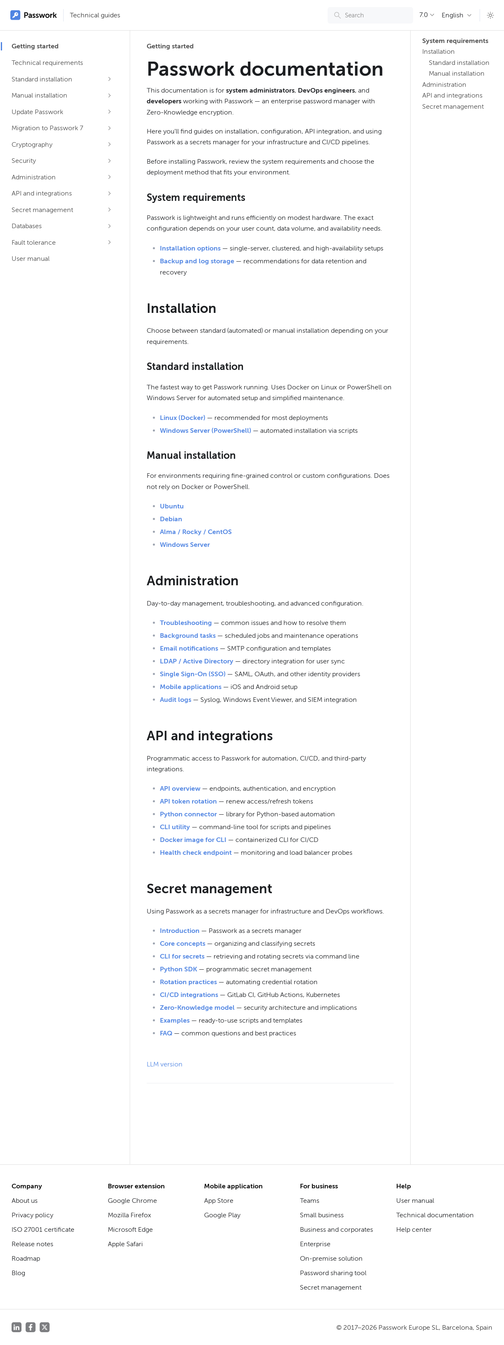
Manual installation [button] (39, 95)
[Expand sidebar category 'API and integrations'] (109, 193)
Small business (322, 1215)
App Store (218, 1200)
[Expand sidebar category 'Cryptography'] (109, 144)
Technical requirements (47, 63)
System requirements (454, 41)
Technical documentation (435, 1215)
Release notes (32, 1244)
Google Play (222, 1215)
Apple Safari (125, 1244)
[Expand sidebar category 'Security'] (109, 161)
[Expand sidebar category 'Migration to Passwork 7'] (109, 128)
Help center (414, 1229)
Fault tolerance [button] (34, 242)
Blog (18, 1273)
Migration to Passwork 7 (47, 128)
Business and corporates (336, 1229)
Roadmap (26, 1258)
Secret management (42, 210)
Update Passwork (37, 112)
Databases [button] (27, 226)
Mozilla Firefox (129, 1215)
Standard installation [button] (42, 79)
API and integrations (42, 193)
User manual (31, 258)
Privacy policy (32, 1215)
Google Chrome (132, 1200)
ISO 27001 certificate (43, 1229)
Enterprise (315, 1244)
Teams (309, 1200)
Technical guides (95, 15)
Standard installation (459, 63)
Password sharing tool (333, 1273)
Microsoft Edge (130, 1229)
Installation (438, 51)
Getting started (35, 46)
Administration (444, 84)
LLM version (165, 1064)
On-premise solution (331, 1258)
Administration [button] (34, 177)
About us (25, 1200)
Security (24, 161)
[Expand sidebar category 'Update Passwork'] (109, 111)
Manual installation (457, 73)
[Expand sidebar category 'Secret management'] (109, 209)
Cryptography (32, 144)
